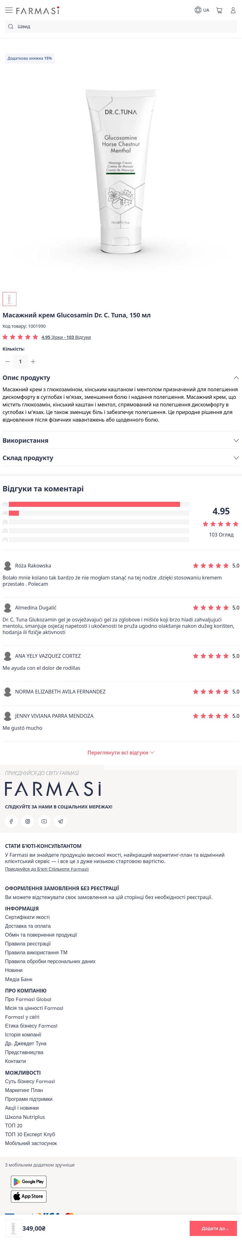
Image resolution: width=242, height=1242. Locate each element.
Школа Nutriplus (25, 1117)
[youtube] (44, 821)
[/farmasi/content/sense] (30, 1081)
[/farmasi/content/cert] (27, 917)
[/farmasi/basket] (219, 10)
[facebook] (11, 821)
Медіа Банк (18, 979)
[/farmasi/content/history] (23, 1035)
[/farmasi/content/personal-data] (50, 961)
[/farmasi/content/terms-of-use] (28, 944)
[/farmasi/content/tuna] (25, 1044)
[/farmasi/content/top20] (13, 1126)
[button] (213, 1228)
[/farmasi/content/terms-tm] (36, 953)
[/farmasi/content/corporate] (22, 1017)
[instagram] (27, 821)
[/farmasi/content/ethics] (31, 1026)
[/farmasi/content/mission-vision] (34, 1008)
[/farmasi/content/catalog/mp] (24, 1090)
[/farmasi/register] (47, 869)
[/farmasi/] (38, 10)
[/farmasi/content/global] (28, 999)
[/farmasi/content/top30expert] (30, 1134)
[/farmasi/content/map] (24, 1052)
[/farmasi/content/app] (31, 1143)
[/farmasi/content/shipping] (28, 926)
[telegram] (60, 821)
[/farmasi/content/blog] (13, 970)
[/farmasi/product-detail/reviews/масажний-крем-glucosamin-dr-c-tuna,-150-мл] (120, 754)
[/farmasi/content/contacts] (15, 1061)
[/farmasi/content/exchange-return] (41, 935)
